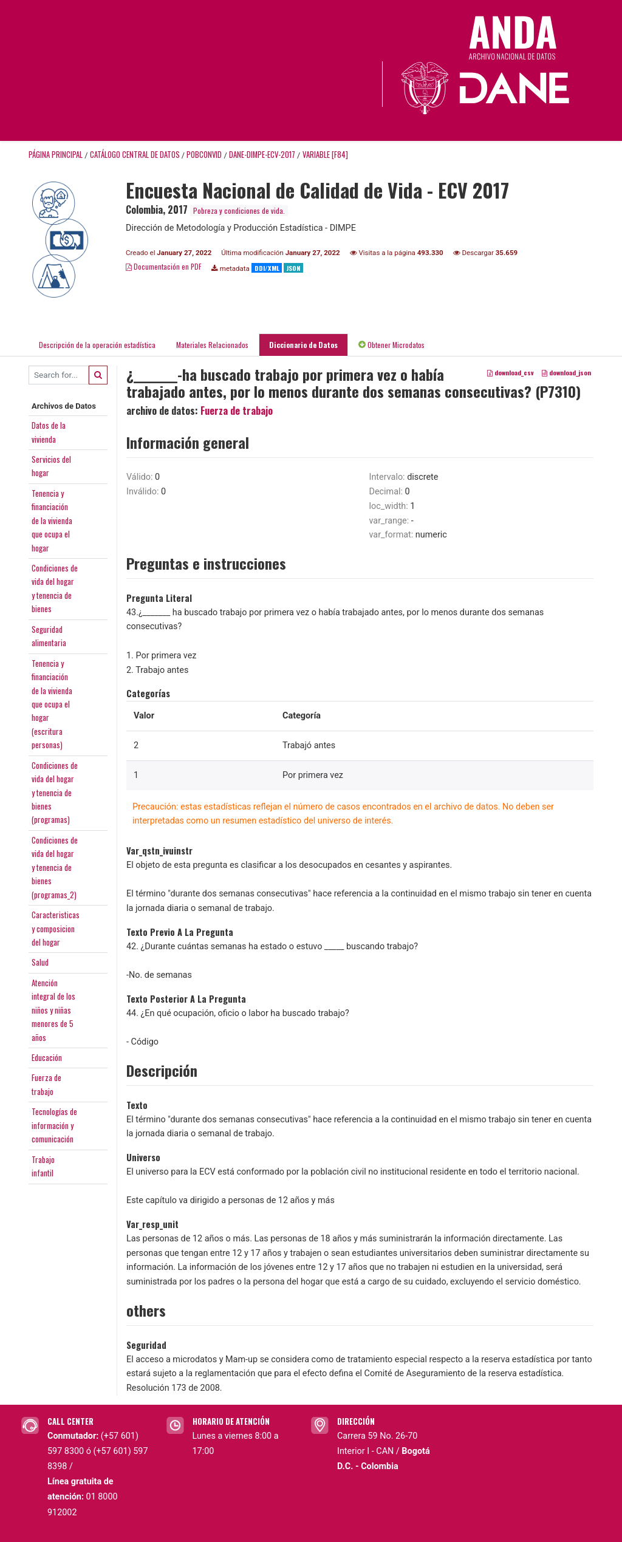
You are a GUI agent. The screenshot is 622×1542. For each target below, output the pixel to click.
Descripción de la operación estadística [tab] (97, 344)
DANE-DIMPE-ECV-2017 (262, 154)
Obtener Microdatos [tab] (391, 344)
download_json (566, 372)
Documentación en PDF (164, 266)
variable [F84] (325, 154)
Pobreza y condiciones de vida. (239, 210)
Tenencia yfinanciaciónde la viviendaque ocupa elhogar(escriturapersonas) (52, 704)
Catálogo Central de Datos (135, 154)
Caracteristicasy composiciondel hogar (56, 928)
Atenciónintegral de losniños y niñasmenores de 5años (53, 1010)
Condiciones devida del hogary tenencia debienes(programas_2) (55, 867)
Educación (47, 1057)
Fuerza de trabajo (236, 410)
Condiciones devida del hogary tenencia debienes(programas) (55, 792)
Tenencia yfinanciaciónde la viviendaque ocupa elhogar (52, 520)
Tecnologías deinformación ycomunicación (54, 1125)
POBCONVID (204, 154)
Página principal (56, 154)
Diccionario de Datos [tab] (303, 344)
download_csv (510, 372)
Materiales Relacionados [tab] (212, 344)
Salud (40, 962)
